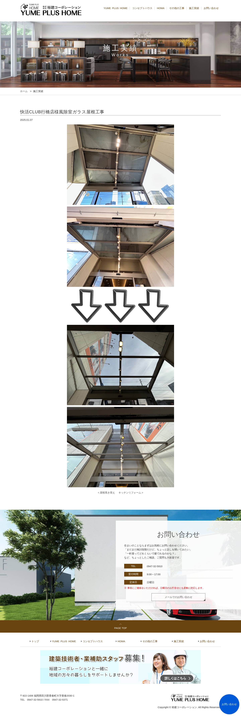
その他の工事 (176, 8)
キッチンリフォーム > (130, 492)
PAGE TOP (120, 628)
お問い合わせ (211, 8)
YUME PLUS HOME (116, 8)
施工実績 (194, 8)
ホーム (24, 91)
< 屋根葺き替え (106, 492)
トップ (35, 641)
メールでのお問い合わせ (178, 597)
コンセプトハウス (142, 8)
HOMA (161, 8)
